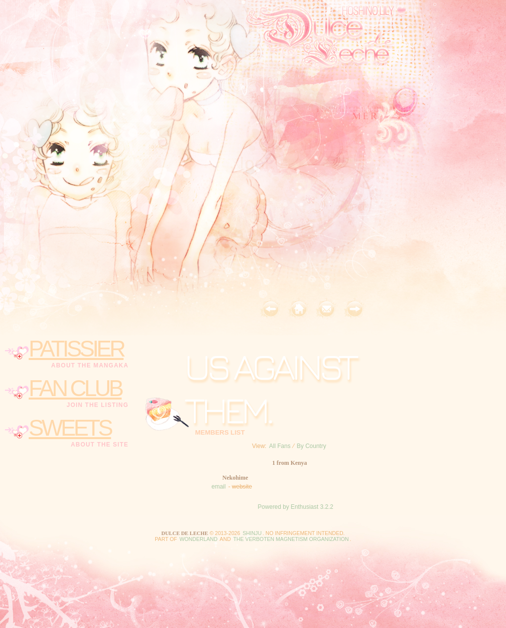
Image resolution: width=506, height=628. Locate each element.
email (218, 486)
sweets (70, 428)
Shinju (252, 533)
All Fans (280, 446)
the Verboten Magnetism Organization (291, 539)
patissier (76, 348)
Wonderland (198, 539)
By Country (311, 446)
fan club (75, 388)
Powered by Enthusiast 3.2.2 (296, 506)
